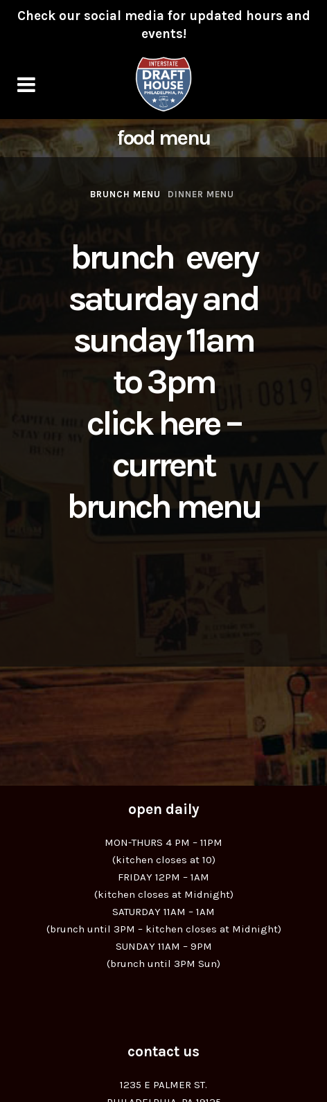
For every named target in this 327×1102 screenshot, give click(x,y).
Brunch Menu (125, 194)
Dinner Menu (201, 194)
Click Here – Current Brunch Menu (163, 465)
